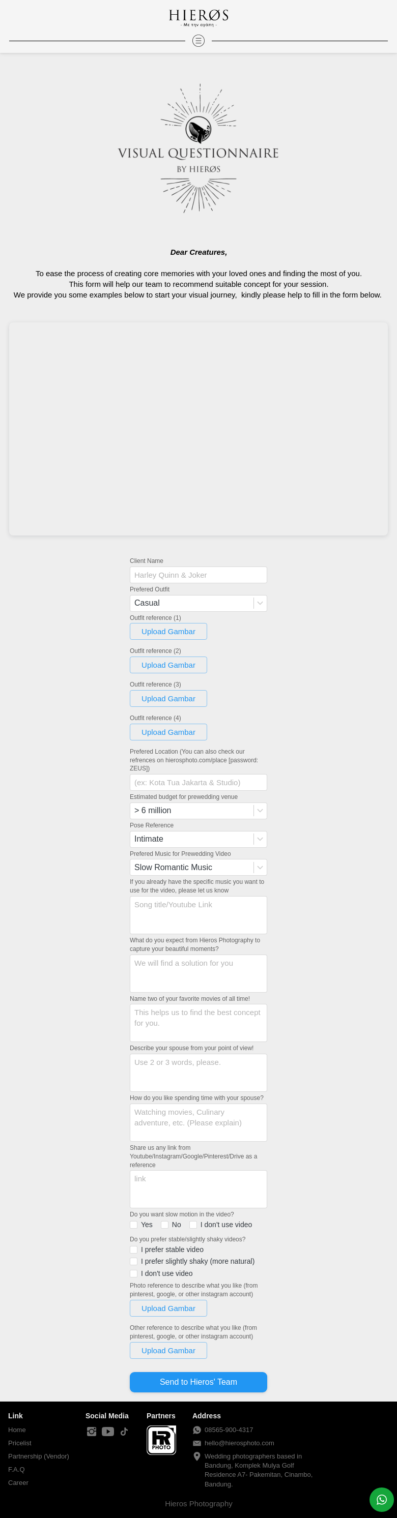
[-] (92, 1432)
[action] (382, 1499)
